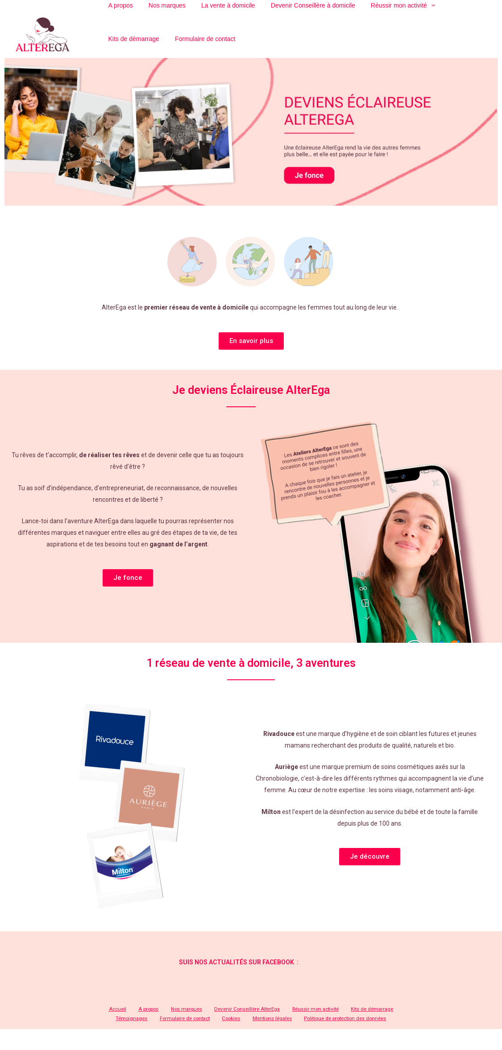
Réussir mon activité (287, 1019)
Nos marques (166, 1019)
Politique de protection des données (316, 1028)
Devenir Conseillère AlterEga (222, 1019)
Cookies (210, 1028)
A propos (134, 1019)
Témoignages (385, 1019)
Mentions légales (245, 1028)
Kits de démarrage (340, 1019)
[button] (251, 350)
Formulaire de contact (135, 46)
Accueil (109, 1019)
